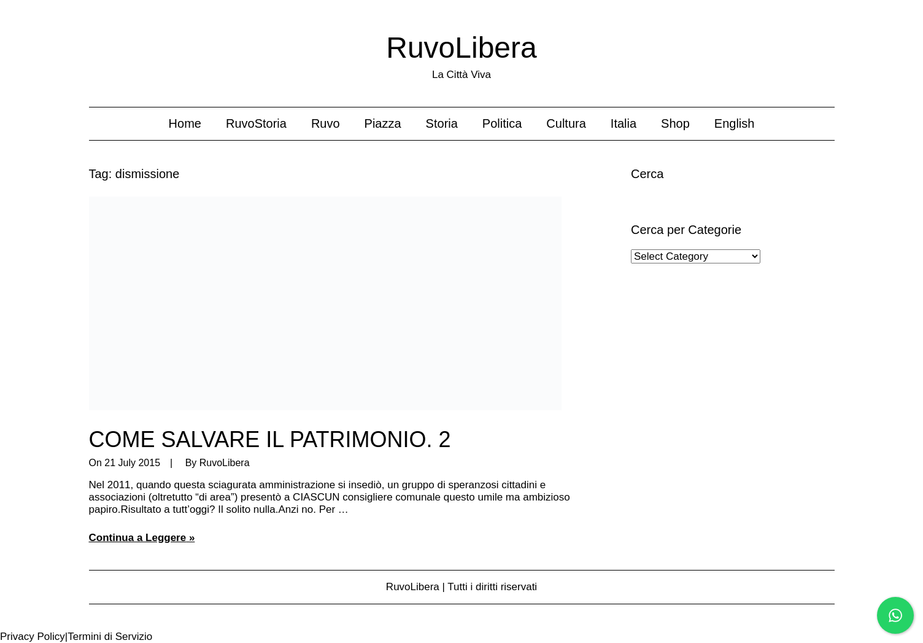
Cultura (565, 123)
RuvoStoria (256, 123)
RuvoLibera (461, 47)
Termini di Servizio (110, 636)
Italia (623, 123)
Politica (502, 123)
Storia (442, 123)
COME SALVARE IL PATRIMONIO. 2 (270, 439)
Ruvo (325, 123)
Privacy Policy (32, 636)
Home (185, 123)
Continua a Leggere (138, 538)
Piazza (383, 123)
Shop (675, 123)
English (734, 123)
